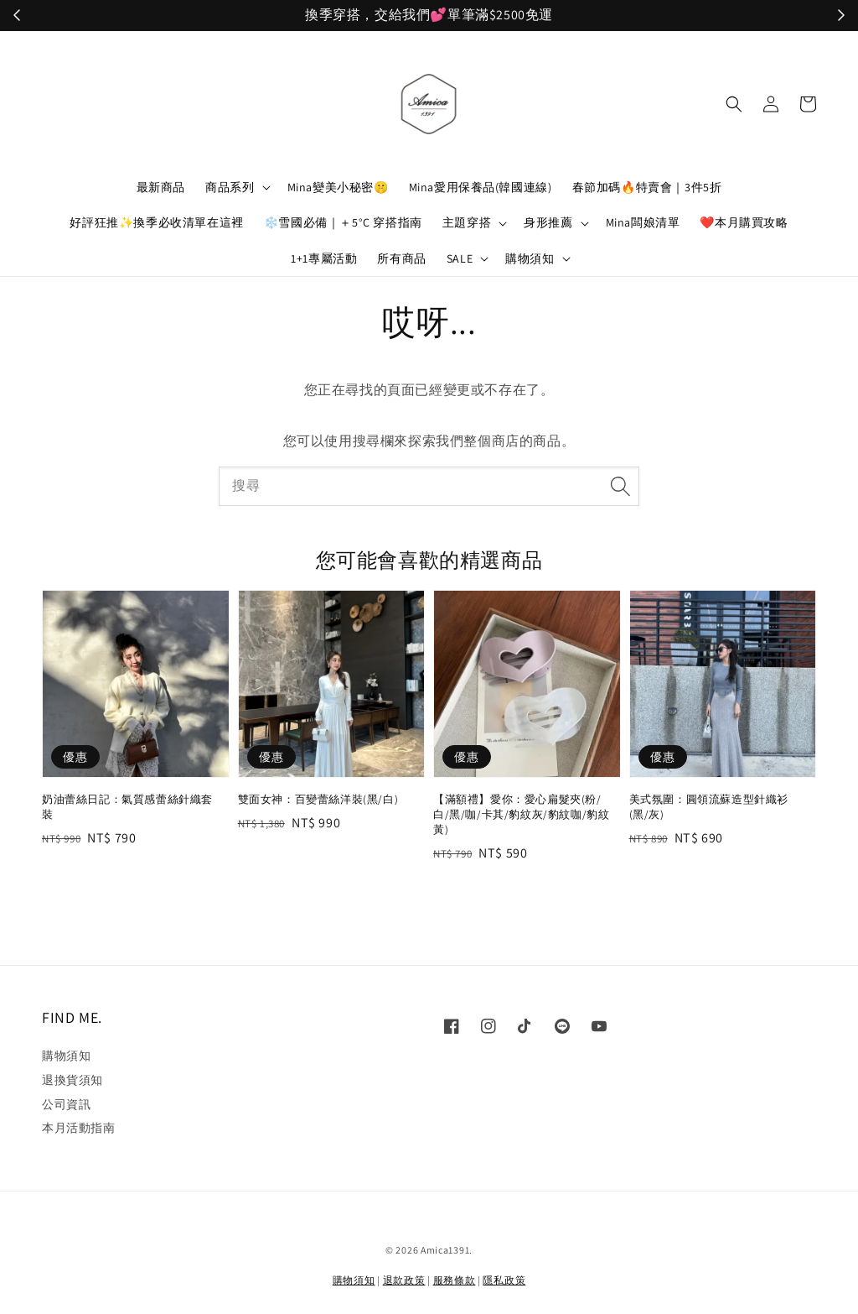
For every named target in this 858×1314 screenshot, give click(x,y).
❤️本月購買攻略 (744, 222)
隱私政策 (504, 1280)
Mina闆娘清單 (643, 222)
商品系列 (229, 187)
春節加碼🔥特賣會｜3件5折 (647, 187)
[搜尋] (620, 485)
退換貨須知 (72, 1079)
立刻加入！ (550, 15)
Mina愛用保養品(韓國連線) (480, 187)
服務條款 (454, 1280)
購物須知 (529, 258)
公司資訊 (66, 1104)
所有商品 (401, 258)
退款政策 (404, 1280)
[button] (734, 104)
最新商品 (161, 187)
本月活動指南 (79, 1127)
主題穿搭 (466, 222)
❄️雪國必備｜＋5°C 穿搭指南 (343, 222)
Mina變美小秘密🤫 (338, 187)
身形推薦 (548, 222)
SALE (460, 258)
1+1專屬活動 (324, 258)
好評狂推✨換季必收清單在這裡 (156, 222)
